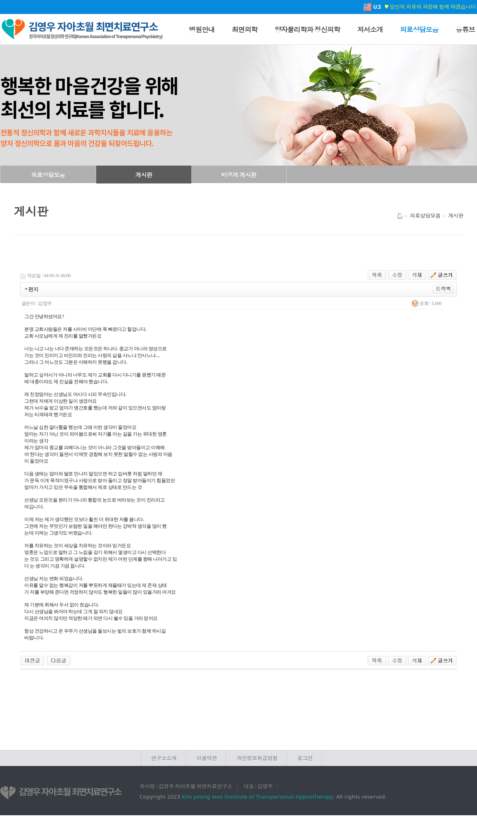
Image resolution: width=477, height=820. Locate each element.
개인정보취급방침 (257, 758)
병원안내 (202, 29)
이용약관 (207, 758)
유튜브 (465, 29)
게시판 (143, 175)
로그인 (305, 758)
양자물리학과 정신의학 (307, 29)
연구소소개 (164, 758)
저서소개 (370, 29)
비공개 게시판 (238, 175)
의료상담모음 (419, 29)
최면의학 (244, 29)
